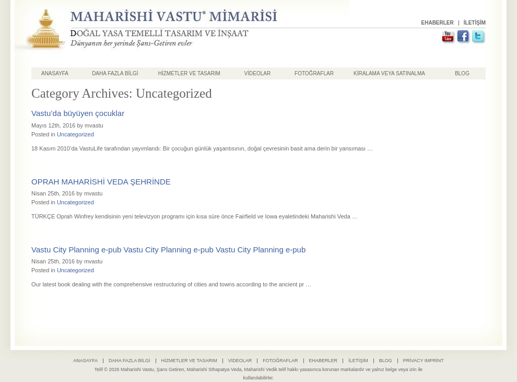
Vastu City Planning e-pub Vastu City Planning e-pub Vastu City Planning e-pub (168, 249)
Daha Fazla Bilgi (115, 73)
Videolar (257, 73)
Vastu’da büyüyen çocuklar (77, 113)
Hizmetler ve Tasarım (189, 360)
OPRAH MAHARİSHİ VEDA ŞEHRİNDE (101, 181)
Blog (462, 73)
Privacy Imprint (423, 360)
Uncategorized (75, 134)
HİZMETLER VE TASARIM (189, 73)
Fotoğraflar (314, 73)
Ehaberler (437, 23)
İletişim (475, 23)
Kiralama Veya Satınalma (389, 73)
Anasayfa (54, 73)
